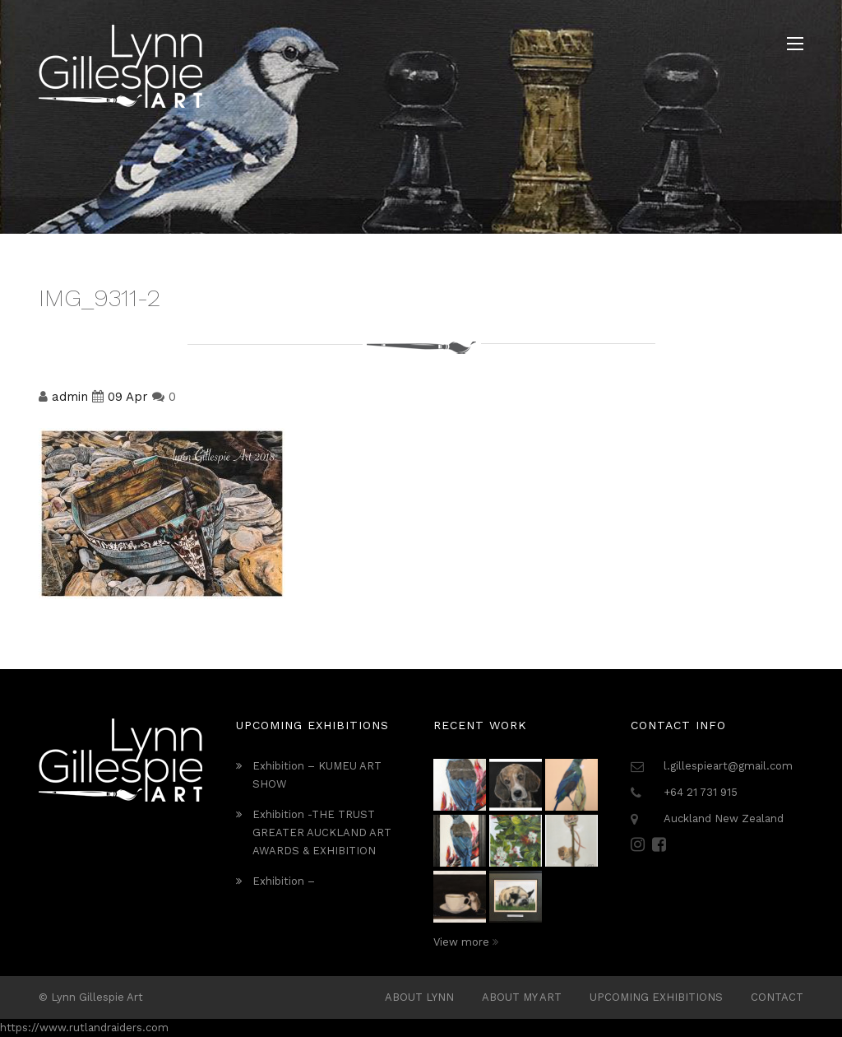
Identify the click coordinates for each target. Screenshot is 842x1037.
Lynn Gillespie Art (97, 997)
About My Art (522, 997)
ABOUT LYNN (419, 997)
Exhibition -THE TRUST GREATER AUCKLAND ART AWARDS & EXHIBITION (321, 832)
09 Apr (128, 396)
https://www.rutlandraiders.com (84, 1027)
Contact (777, 997)
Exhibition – (283, 881)
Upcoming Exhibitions (656, 997)
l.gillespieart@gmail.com (728, 766)
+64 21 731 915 (701, 792)
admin (70, 396)
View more (465, 942)
